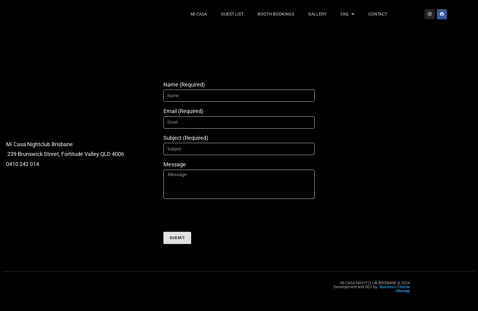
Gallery (317, 14)
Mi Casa (199, 14)
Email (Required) (183, 111)
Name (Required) (184, 84)
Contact (377, 14)
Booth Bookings (276, 14)
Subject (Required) (185, 138)
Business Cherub (395, 286)
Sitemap (402, 290)
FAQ (347, 14)
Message (174, 164)
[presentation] (209, 215)
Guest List (232, 14)
